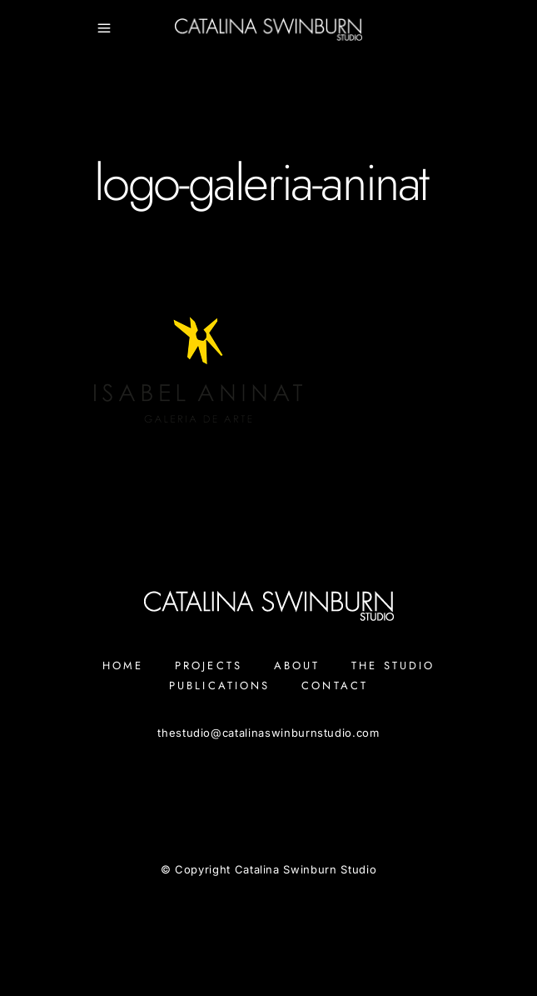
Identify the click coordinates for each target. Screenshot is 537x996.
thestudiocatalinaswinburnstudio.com (268, 732)
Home (122, 665)
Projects (208, 665)
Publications (219, 685)
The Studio (393, 665)
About (297, 665)
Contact (334, 685)
